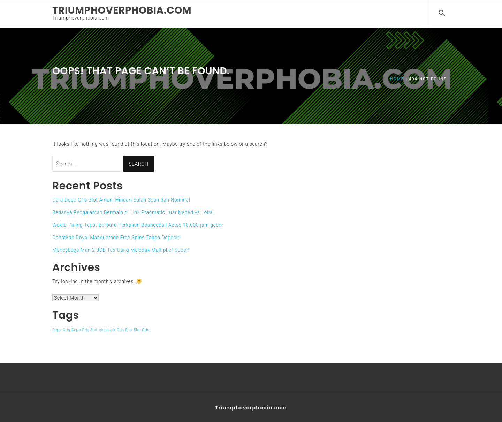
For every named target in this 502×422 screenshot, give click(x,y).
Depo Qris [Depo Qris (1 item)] (61, 329)
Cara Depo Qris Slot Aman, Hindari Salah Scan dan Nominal (121, 199)
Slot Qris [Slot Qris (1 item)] (142, 329)
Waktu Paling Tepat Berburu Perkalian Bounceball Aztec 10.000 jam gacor (137, 224)
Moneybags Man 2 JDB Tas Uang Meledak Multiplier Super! (120, 249)
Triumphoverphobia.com (121, 10)
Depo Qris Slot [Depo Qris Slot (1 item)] (84, 329)
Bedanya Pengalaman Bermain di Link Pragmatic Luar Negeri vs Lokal (133, 211)
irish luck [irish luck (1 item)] (107, 329)
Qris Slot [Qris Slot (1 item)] (124, 329)
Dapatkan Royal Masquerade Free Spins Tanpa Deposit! (116, 237)
